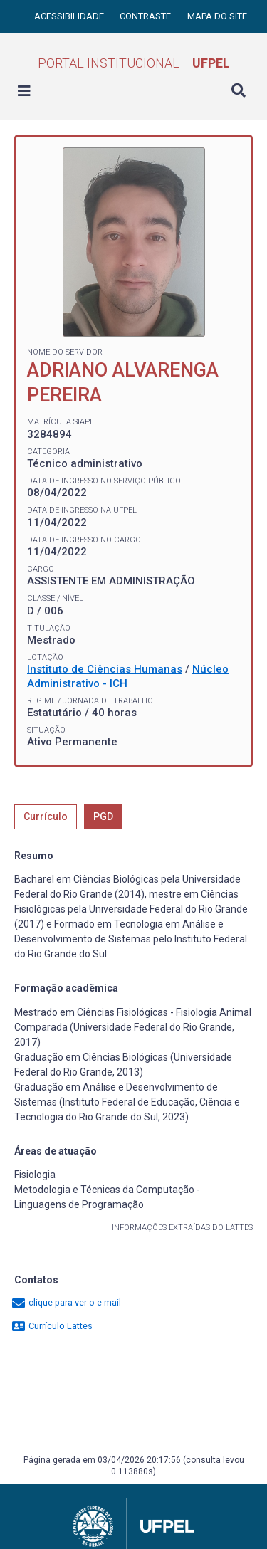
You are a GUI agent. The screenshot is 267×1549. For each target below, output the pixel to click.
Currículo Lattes (52, 1325)
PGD (103, 816)
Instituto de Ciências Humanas (104, 669)
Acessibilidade (70, 16)
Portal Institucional (134, 63)
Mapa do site (217, 16)
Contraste (146, 16)
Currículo (45, 816)
